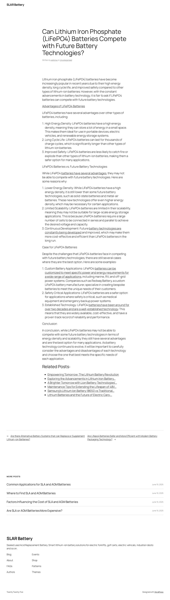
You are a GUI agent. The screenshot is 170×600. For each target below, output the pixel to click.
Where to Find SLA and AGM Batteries (31, 493)
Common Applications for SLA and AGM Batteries (39, 484)
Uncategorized (66, 60)
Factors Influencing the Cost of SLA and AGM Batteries (42, 501)
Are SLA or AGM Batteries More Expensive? (34, 510)
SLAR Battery (15, 5)
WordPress (158, 592)
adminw (54, 60)
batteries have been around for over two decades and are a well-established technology (87, 307)
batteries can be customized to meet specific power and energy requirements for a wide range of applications (87, 272)
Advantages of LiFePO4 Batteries (63, 106)
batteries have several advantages (83, 173)
